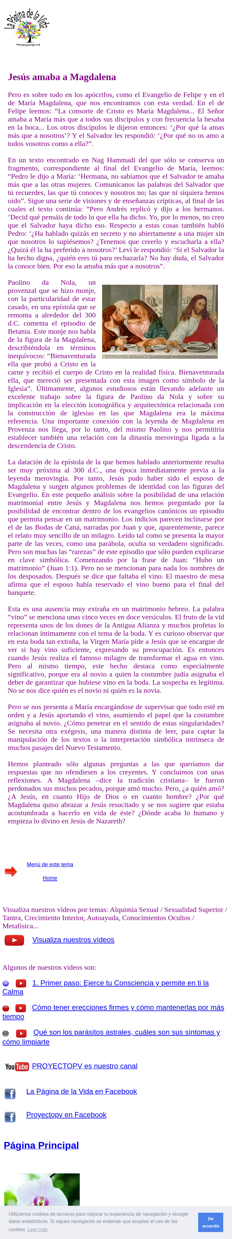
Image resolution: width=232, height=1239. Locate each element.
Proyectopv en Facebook (66, 1115)
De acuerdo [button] (210, 1222)
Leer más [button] (37, 1229)
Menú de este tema (50, 864)
